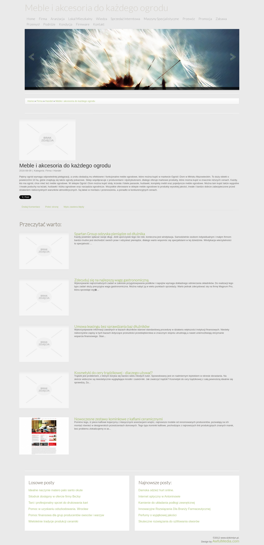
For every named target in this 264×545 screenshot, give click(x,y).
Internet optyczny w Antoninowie (159, 496)
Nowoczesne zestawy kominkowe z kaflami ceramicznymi (118, 419)
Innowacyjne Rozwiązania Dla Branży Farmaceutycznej (174, 508)
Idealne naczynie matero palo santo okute (55, 490)
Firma (39, 101)
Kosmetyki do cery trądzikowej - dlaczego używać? (113, 372)
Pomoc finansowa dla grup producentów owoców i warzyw (66, 515)
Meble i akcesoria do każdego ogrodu (75, 101)
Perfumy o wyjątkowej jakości (157, 515)
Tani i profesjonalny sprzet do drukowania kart (58, 502)
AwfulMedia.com (225, 541)
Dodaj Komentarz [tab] (31, 206)
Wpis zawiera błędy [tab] (74, 206)
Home (30, 101)
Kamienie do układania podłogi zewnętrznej (166, 502)
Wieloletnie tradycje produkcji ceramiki (53, 521)
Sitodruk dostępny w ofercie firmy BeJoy (54, 496)
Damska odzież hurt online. (156, 490)
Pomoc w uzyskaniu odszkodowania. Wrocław (58, 508)
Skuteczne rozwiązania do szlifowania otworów (168, 521)
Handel (49, 101)
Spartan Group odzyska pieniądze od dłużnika (109, 233)
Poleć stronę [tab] (51, 206)
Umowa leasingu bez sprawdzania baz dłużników (111, 326)
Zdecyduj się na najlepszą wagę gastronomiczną (111, 280)
